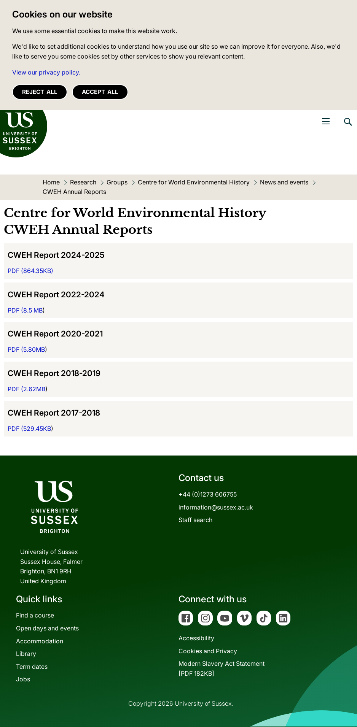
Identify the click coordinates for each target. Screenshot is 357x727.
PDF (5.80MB (26, 349)
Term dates (32, 666)
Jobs (23, 679)
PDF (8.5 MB (25, 310)
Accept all (100, 91)
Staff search (195, 520)
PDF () (30, 271)
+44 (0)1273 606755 (207, 494)
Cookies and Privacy (207, 651)
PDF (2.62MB (26, 389)
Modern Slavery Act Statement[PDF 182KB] (221, 668)
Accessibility (196, 638)
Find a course (35, 615)
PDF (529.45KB (29, 428)
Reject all (39, 91)
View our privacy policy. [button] (46, 72)
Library (26, 653)
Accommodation (39, 641)
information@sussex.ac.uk (215, 507)
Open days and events (47, 628)
